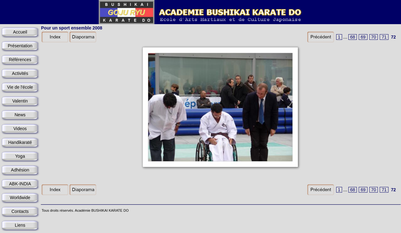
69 (363, 37)
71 (384, 37)
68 (352, 37)
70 (373, 37)
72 (393, 37)
